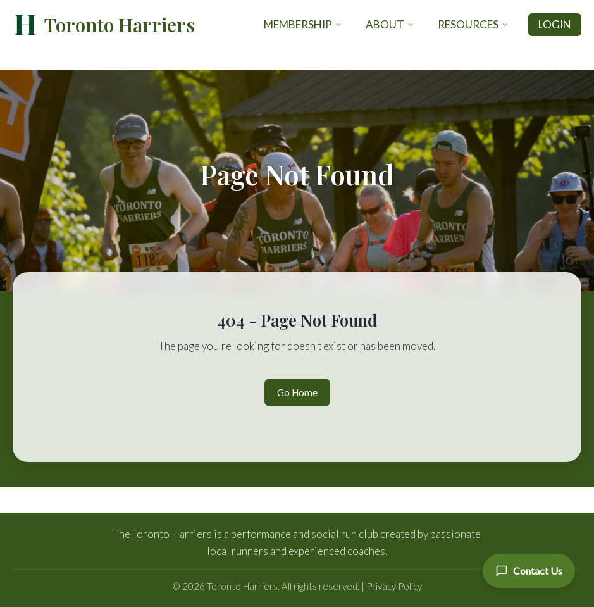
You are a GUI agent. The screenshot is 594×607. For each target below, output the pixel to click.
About (390, 24)
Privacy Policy (394, 586)
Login (554, 24)
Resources (473, 24)
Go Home (297, 392)
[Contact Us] (529, 571)
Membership (303, 24)
